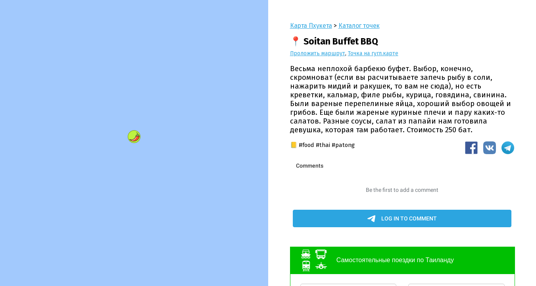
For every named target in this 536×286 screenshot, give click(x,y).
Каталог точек (359, 25)
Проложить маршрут (317, 53)
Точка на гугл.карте (373, 53)
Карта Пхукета (311, 25)
